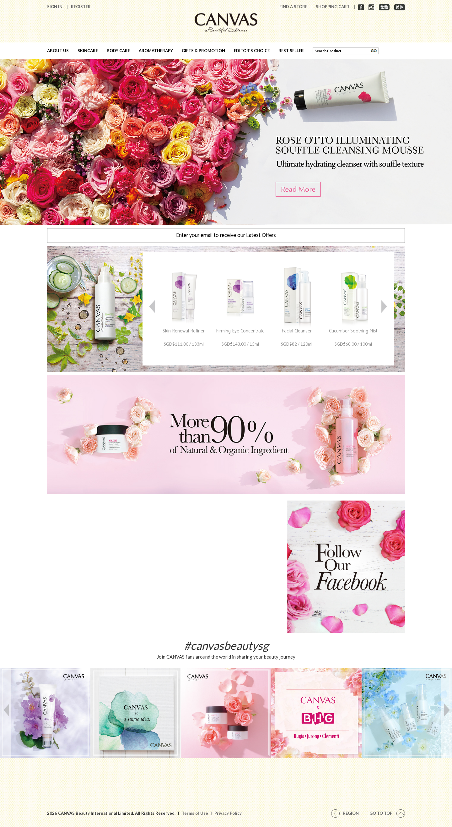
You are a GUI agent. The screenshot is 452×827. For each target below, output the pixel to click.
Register (81, 6)
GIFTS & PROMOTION (203, 50)
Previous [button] (152, 309)
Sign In (55, 6)
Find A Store (293, 6)
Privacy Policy (228, 813)
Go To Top (387, 813)
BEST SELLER (291, 50)
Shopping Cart (333, 6)
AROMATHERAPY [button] (156, 50)
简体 (399, 7)
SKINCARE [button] (88, 50)
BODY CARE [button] (118, 50)
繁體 (384, 7)
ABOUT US (58, 50)
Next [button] (384, 309)
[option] (226, 140)
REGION (345, 813)
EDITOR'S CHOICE (252, 50)
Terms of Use (195, 813)
